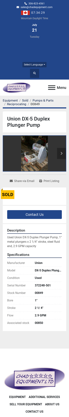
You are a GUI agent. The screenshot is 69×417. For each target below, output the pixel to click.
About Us (52, 404)
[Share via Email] (22, 181)
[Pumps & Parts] (43, 100)
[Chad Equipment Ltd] (34, 378)
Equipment (17, 397)
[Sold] (25, 100)
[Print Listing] (49, 181)
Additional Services (44, 397)
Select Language (33, 64)
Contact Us (35, 214)
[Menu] (51, 87)
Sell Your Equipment (26, 404)
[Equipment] (10, 100)
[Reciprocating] (16, 104)
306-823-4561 (37, 3)
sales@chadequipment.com (36, 7)
